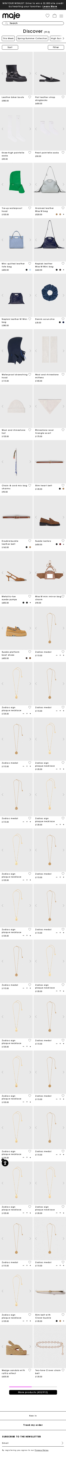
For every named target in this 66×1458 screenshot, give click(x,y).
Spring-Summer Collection (32, 38)
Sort (10, 47)
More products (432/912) (33, 1392)
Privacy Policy (41, 1450)
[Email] (33, 1443)
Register (61, 1443)
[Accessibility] (5, 1163)
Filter (56, 47)
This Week (8, 38)
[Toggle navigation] (61, 16)
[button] (47, 15)
